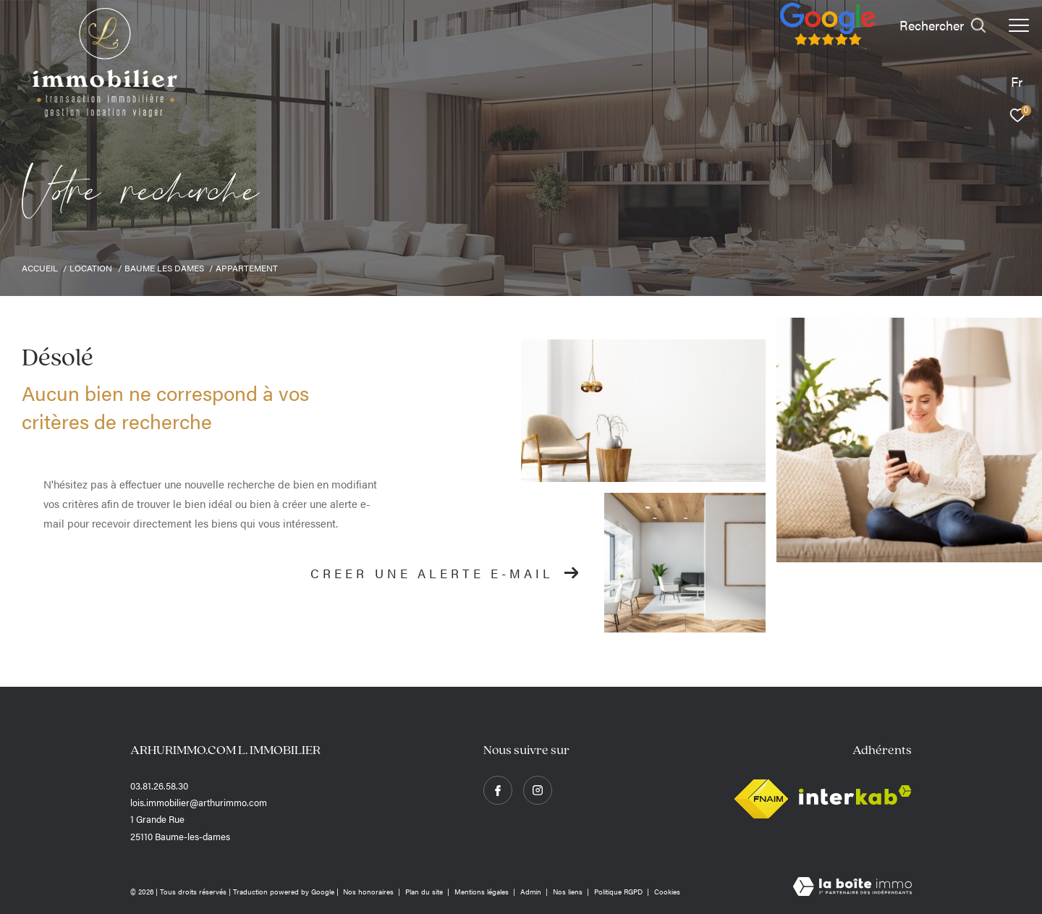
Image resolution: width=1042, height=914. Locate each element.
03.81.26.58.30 (159, 785)
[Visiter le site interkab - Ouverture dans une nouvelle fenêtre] (855, 795)
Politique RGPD (618, 892)
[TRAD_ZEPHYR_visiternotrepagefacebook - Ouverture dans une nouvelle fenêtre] (497, 790)
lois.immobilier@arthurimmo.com (198, 802)
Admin (531, 892)
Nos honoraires (369, 892)
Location (90, 267)
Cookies (667, 892)
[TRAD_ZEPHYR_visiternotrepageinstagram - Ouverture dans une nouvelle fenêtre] (537, 790)
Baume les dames (164, 267)
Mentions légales (482, 892)
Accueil (40, 267)
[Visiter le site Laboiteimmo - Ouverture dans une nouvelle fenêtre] (852, 887)
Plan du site (425, 892)
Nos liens (569, 892)
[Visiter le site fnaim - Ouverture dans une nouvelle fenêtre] (761, 794)
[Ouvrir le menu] (1019, 25)
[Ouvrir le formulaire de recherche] (942, 25)
